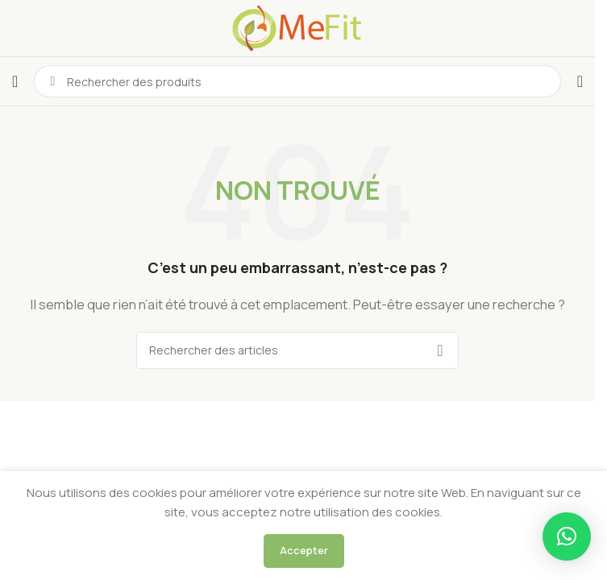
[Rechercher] (297, 350)
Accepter (304, 550)
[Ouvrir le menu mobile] (15, 81)
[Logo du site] (297, 27)
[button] (567, 536)
